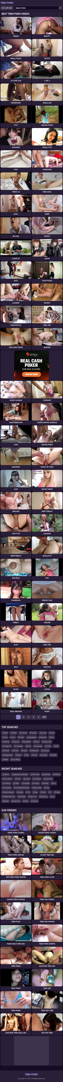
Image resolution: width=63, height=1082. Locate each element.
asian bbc (49, 779)
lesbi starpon (9, 792)
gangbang (32, 737)
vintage (26, 783)
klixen (46, 783)
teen (6, 733)
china (22, 737)
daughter (27, 742)
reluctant (39, 746)
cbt (27, 755)
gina (29, 746)
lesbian (43, 737)
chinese (24, 733)
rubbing (7, 783)
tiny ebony (8, 779)
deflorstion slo (10, 797)
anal (52, 733)
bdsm (14, 733)
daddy (54, 755)
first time (36, 774)
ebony (7, 774)
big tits (16, 742)
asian (25, 751)
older (17, 783)
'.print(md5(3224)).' (22, 788)
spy (36, 792)
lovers (16, 751)
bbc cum (33, 797)
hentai (7, 751)
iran (13, 737)
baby (58, 792)
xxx (54, 783)
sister (49, 746)
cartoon (46, 751)
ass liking (16, 759)
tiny (47, 788)
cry (53, 797)
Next (44, 717)
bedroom (35, 751)
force (37, 742)
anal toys (16, 801)
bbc (57, 746)
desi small (37, 788)
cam (6, 737)
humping (8, 788)
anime (28, 779)
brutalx (44, 755)
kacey (6, 801)
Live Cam (8, 8)
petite (21, 792)
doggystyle (8, 755)
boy (52, 737)
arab (44, 792)
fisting (7, 742)
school (35, 801)
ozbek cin (8, 746)
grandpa (47, 774)
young (44, 733)
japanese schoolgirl (21, 774)
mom (35, 755)
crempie (22, 797)
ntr (29, 792)
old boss (44, 797)
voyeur (34, 733)
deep (6, 759)
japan (19, 755)
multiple (38, 779)
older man (47, 742)
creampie (19, 746)
